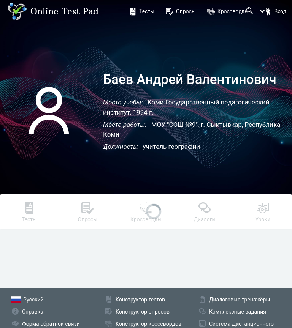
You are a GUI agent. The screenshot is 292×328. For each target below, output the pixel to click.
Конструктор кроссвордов (148, 324)
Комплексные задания (237, 312)
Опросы (181, 11)
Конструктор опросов (143, 312)
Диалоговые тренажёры (239, 299)
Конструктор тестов (140, 299)
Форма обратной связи (51, 324)
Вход (275, 11)
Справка (32, 312)
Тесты (141, 11)
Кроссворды (228, 11)
